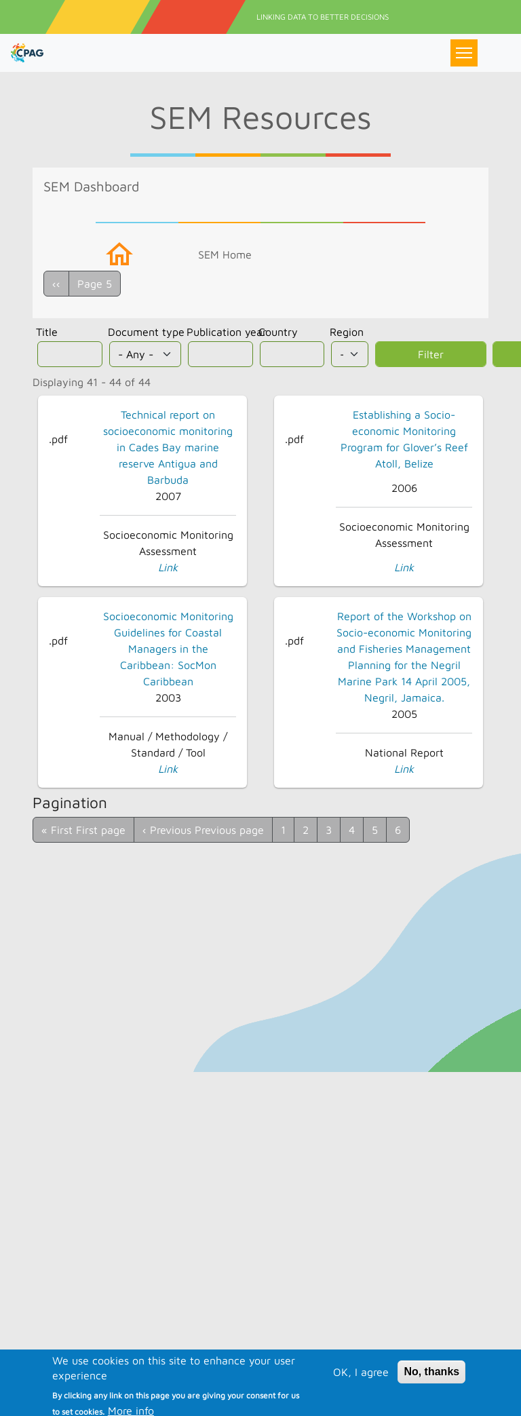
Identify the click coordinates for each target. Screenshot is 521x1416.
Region (347, 332)
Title (47, 332)
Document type (146, 332)
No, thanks (431, 1387)
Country (278, 332)
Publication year (227, 332)
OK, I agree (361, 1387)
